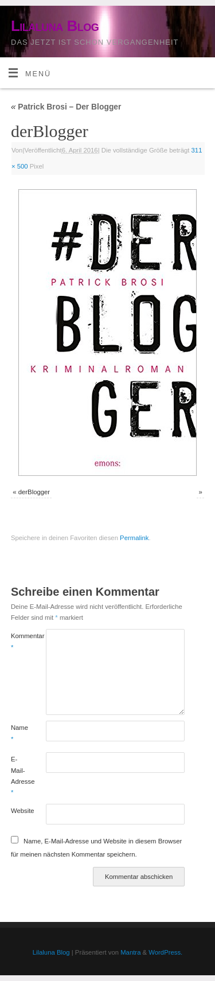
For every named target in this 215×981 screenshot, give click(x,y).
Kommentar (19, 641)
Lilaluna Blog (55, 25)
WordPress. (165, 952)
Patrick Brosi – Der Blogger (66, 106)
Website (19, 810)
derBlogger (34, 491)
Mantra (130, 952)
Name (19, 733)
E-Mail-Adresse (19, 776)
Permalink (134, 537)
